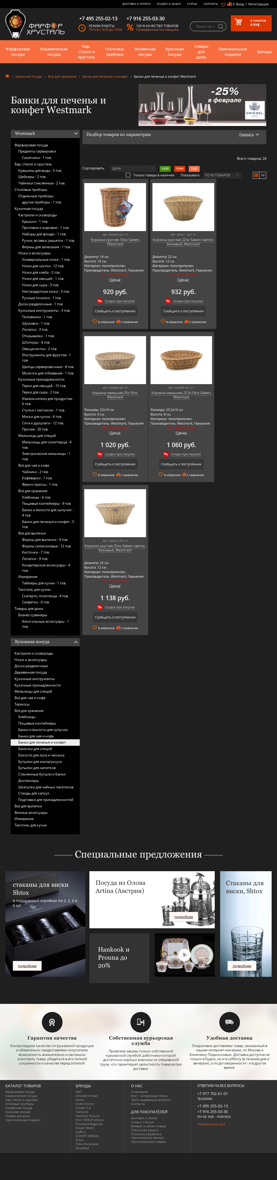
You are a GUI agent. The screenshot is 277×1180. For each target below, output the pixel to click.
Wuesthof (82, 1148)
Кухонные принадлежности (41, 379)
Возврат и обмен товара (148, 1126)
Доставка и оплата (136, 4)
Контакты (211, 4)
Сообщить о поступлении (112, 311)
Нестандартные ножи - (46, 291)
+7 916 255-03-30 (212, 1111)
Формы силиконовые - (46, 546)
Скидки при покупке (116, 301)
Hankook (82, 1112)
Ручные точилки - (41, 297)
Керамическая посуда (54, 51)
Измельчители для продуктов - (48, 401)
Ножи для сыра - (40, 285)
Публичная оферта (144, 1130)
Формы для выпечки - (45, 539)
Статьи (192, 4)
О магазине (139, 1092)
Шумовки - (36, 323)
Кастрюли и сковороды (37, 215)
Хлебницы (26, 716)
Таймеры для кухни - (44, 583)
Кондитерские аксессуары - (46, 568)
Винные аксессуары (31, 812)
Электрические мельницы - (46, 456)
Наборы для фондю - (44, 234)
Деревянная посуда (30, 672)
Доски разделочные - (40, 304)
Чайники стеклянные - (41, 183)
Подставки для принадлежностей (45, 799)
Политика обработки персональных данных (147, 1136)
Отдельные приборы (35, 196)
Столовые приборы (114, 51)
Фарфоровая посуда (18, 51)
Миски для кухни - (42, 416)
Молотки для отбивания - (48, 373)
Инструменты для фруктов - (46, 357)
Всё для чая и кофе (33, 465)
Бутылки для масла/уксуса (40, 761)
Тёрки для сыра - (40, 392)
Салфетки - (36, 602)
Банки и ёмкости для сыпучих (43, 729)
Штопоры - (36, 342)
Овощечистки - (39, 348)
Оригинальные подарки (232, 51)
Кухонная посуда (175, 51)
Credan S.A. (84, 1108)
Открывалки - (38, 335)
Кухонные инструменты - (44, 310)
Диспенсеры (28, 780)
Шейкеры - (32, 176)
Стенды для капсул (33, 793)
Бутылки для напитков (37, 767)
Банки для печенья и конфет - (48, 524)
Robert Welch (85, 1128)
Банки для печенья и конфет (105, 76)
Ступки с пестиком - (43, 410)
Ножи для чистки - (43, 266)
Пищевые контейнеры (37, 723)
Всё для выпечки (32, 533)
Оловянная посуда (144, 51)
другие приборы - (42, 202)
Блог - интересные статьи (149, 1096)
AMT (79, 1092)
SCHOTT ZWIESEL (87, 1136)
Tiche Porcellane (87, 1144)
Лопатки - (35, 329)
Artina (80, 1100)
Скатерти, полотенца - (45, 595)
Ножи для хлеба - (41, 272)
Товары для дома (201, 52)
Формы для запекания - (46, 246)
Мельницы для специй (37, 435)
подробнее (27, 965)
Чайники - (35, 471)
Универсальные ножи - (46, 259)
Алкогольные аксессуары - (45, 624)
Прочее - (35, 429)
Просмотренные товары (148, 1142)
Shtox (80, 1140)
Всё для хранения (62, 76)
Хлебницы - (36, 497)
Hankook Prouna (87, 1116)
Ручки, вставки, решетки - (48, 240)
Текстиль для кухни (34, 589)
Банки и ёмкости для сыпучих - (48, 512)
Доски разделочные (31, 665)
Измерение (27, 576)
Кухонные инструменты (34, 678)
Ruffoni (81, 1132)
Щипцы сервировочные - (48, 366)
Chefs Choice (85, 1104)
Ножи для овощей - (43, 278)
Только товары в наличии (150, 175)
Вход (240, 4)
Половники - (37, 316)
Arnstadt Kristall (87, 1096)
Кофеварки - (37, 478)
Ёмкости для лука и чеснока (41, 755)
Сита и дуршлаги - (43, 423)
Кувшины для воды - (40, 170)
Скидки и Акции (169, 4)
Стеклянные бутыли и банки (41, 774)
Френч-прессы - (40, 484)
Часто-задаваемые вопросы (151, 1100)
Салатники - (37, 157)
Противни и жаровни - (45, 227)
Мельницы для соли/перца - (46, 445)
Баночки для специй (35, 748)
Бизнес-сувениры (32, 615)
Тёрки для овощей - (44, 385)
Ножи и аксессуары (34, 253)
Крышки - (35, 221)
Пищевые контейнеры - (46, 503)
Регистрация (258, 4)
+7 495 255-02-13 (212, 1105)
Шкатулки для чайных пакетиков (45, 787)
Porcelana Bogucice (89, 1124)
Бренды (264, 51)
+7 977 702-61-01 (212, 1093)
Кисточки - (36, 552)
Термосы (22, 704)
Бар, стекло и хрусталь (86, 52)
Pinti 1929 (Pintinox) (90, 1120)
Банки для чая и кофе (36, 736)
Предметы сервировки (37, 151)
